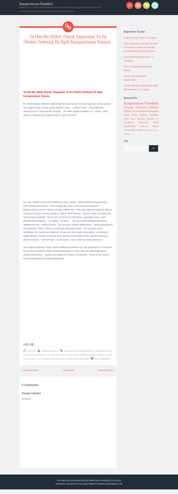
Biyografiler (153, 111)
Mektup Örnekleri (149, 114)
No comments (103, 363)
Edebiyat (154, 107)
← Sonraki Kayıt (29, 374)
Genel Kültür (139, 111)
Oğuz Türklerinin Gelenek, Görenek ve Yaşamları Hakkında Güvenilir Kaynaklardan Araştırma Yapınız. (140, 47)
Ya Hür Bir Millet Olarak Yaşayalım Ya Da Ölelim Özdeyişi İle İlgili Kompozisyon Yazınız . (68, 41)
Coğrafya (144, 126)
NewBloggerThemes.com (110, 488)
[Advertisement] (68, 71)
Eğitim (127, 111)
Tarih (126, 118)
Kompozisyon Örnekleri (36, 4)
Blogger (117, 485)
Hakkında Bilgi (49, 355)
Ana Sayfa (68, 374)
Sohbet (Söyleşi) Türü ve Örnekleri (140, 37)
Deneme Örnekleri (135, 107)
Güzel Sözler (131, 114)
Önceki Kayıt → (107, 374)
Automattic (72, 488)
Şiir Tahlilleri (137, 130)
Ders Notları (137, 118)
